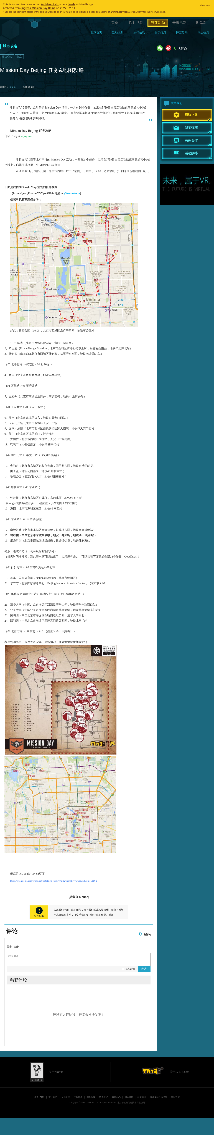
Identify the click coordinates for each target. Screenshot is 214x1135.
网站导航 (129, 1097)
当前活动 (158, 23)
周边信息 (203, 32)
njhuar (12, 87)
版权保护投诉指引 (158, 1097)
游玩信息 (160, 32)
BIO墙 (201, 23)
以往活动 (136, 23)
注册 (16, 946)
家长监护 (53, 1097)
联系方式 (103, 1097)
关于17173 (39, 1097)
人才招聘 (65, 1097)
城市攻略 (10, 46)
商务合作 (191, 140)
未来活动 (179, 23)
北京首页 (96, 32)
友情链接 (141, 1097)
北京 (19, 56)
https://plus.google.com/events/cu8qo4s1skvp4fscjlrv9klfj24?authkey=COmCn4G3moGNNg (53, 880)
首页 (114, 23)
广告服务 (78, 1097)
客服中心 (116, 1097)
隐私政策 (175, 1097)
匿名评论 (130, 968)
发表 (144, 968)
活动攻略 (7, 56)
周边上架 (191, 115)
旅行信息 (139, 32)
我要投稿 (191, 127)
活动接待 (191, 153)
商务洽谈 (91, 1097)
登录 (9, 946)
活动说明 (117, 32)
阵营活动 (182, 32)
